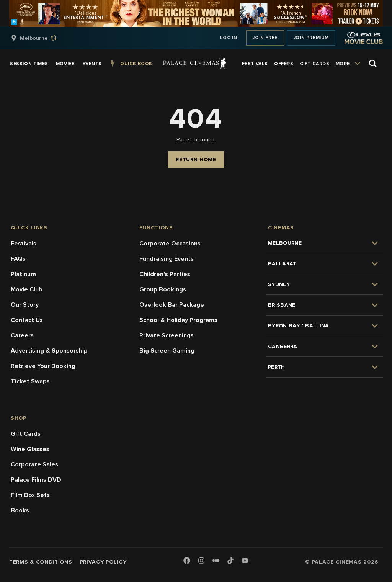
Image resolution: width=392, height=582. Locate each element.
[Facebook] (186, 561)
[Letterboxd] (215, 560)
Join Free (265, 38)
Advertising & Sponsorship (49, 351)
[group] (41, 38)
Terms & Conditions (40, 562)
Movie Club (26, 289)
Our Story (25, 305)
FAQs (18, 259)
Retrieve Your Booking (43, 366)
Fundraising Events (166, 259)
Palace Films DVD (36, 480)
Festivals (23, 243)
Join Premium (311, 38)
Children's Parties (164, 274)
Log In (228, 38)
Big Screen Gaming (166, 351)
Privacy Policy (103, 562)
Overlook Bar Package (171, 305)
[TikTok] (230, 560)
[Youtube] (245, 561)
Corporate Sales (34, 464)
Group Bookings (162, 289)
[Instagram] (201, 561)
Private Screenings (166, 335)
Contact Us (27, 320)
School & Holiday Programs (178, 320)
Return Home (196, 159)
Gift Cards (26, 434)
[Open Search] (373, 64)
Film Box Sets (30, 495)
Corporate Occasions (170, 243)
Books (20, 510)
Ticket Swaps (30, 381)
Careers (22, 335)
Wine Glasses (30, 449)
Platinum (23, 274)
